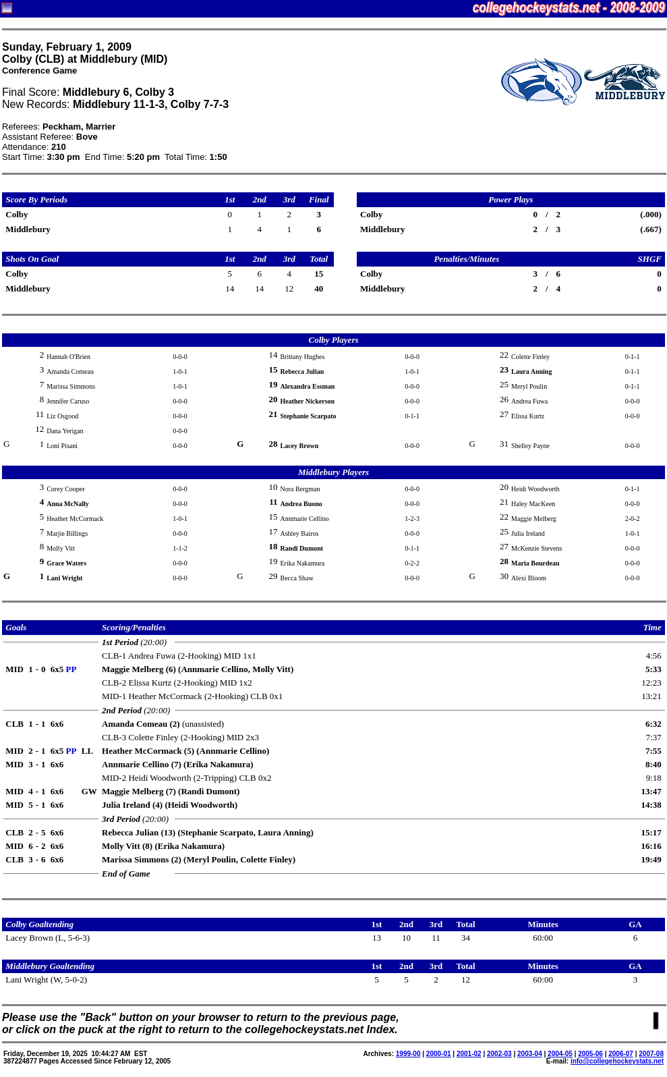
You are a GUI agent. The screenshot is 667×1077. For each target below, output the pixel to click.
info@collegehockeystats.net (617, 1061)
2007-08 (651, 1053)
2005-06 (590, 1053)
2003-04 (529, 1053)
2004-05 (560, 1053)
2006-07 (620, 1053)
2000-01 (438, 1053)
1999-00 (408, 1053)
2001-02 (469, 1053)
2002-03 (499, 1053)
